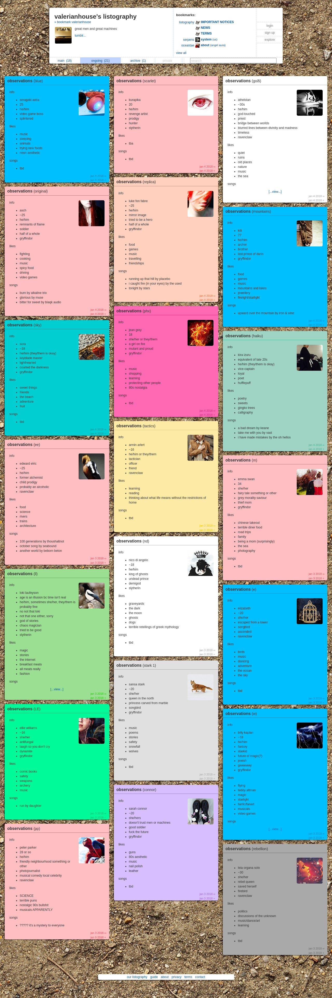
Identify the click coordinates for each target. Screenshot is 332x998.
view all (181, 53)
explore (270, 40)
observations (26, 81)
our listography (137, 977)
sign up (270, 33)
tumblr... (81, 35)
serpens (188, 40)
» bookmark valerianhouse (72, 22)
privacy (176, 977)
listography (186, 22)
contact (200, 977)
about (165, 977)
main (65, 61)
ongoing (100, 61)
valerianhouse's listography (95, 16)
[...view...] (56, 689)
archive (138, 61)
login (269, 25)
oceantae (187, 45)
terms (188, 977)
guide (154, 977)
